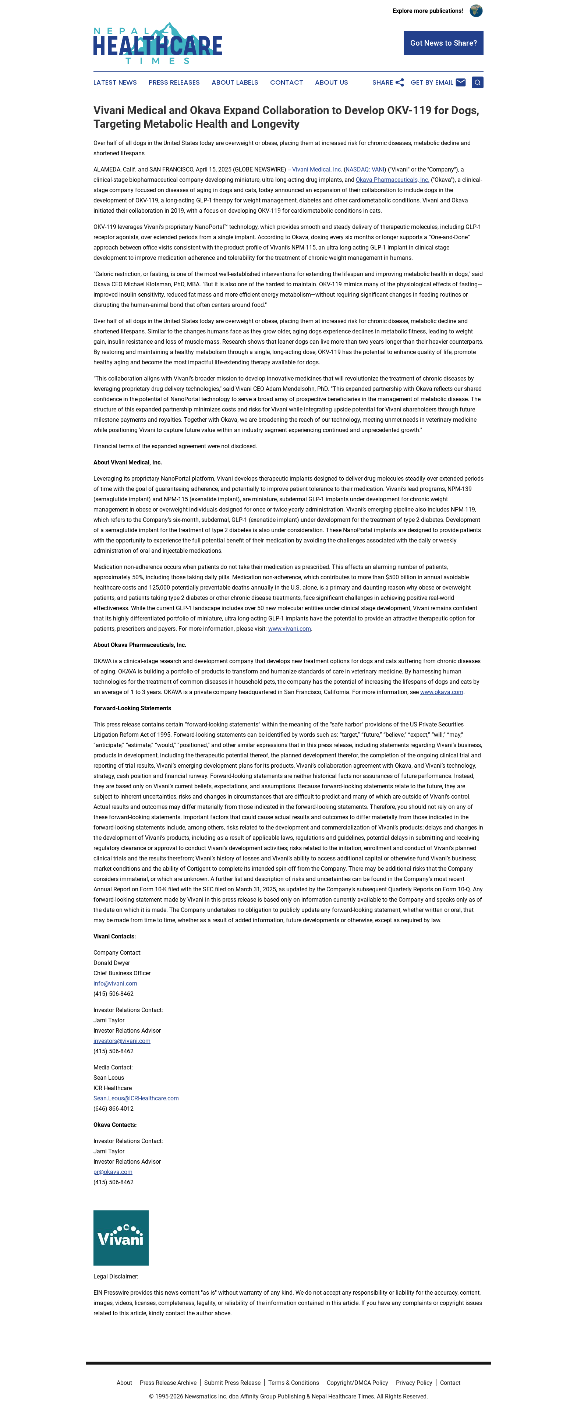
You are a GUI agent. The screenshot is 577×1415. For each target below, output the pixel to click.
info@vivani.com (115, 983)
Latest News (115, 82)
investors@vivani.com (122, 1040)
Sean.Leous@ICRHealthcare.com (136, 1098)
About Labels (235, 82)
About (124, 1382)
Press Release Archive (168, 1382)
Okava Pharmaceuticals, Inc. (392, 179)
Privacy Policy (414, 1382)
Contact (286, 82)
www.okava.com (441, 692)
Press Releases (174, 82)
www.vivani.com (289, 628)
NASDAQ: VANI (365, 169)
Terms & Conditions (293, 1382)
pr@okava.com (112, 1171)
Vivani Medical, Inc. (317, 169)
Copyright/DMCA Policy (357, 1382)
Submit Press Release (232, 1382)
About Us (331, 82)
